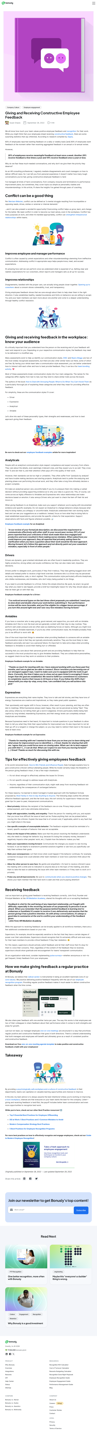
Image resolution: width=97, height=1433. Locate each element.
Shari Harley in (35, 796)
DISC (65, 358)
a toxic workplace (12, 1099)
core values (10, 980)
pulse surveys (56, 955)
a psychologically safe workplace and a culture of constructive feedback (46, 1089)
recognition (71, 131)
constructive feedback (63, 134)
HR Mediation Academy (35, 898)
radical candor (34, 977)
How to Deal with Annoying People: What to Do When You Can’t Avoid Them (57, 382)
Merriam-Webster (15, 201)
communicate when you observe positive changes (66, 877)
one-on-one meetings (49, 1031)
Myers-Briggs (77, 358)
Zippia (70, 137)
